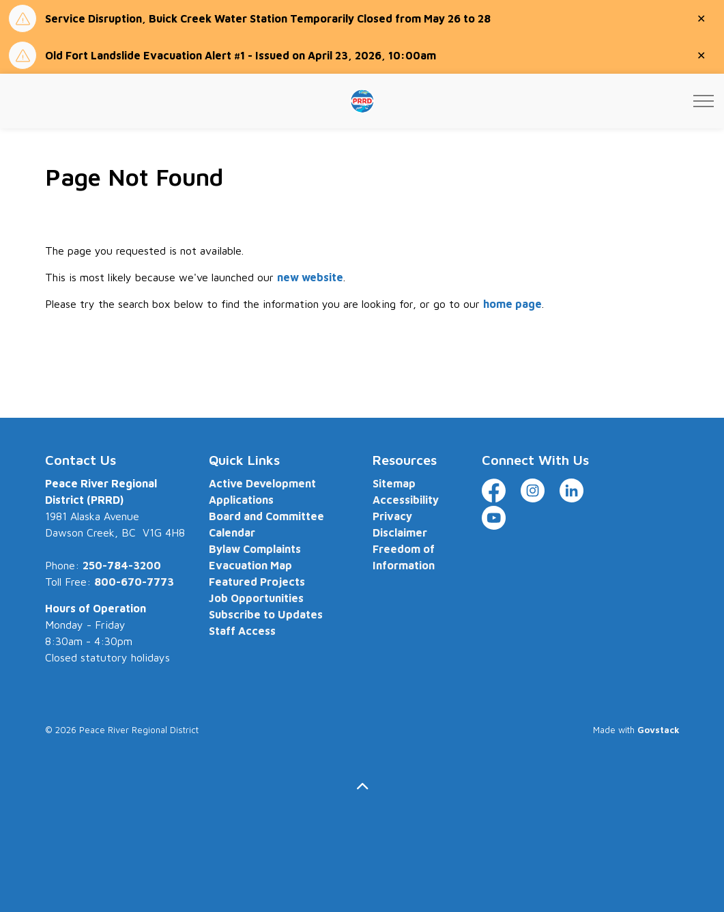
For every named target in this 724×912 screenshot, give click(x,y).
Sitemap (394, 483)
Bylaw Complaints (255, 549)
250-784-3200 (122, 565)
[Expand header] (703, 101)
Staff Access (242, 631)
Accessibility (406, 500)
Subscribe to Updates (266, 614)
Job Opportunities (256, 598)
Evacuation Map (250, 565)
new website (310, 277)
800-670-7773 (134, 581)
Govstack (658, 729)
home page (512, 304)
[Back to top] (362, 786)
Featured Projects (257, 581)
